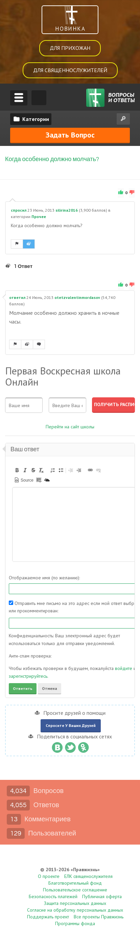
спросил (18, 210)
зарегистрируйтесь (28, 676)
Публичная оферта (102, 896)
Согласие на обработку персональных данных (75, 910)
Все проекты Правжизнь (98, 917)
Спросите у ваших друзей (71, 725)
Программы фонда (75, 923)
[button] (17, 470)
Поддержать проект (48, 917)
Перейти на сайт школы (70, 427)
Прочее (38, 216)
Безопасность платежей (53, 896)
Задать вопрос (70, 135)
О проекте (49, 876)
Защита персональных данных (75, 903)
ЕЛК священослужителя (88, 876)
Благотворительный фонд (75, 883)
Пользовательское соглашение (75, 890)
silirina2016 (66, 210)
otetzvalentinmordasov (77, 297)
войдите (123, 669)
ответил (17, 297)
